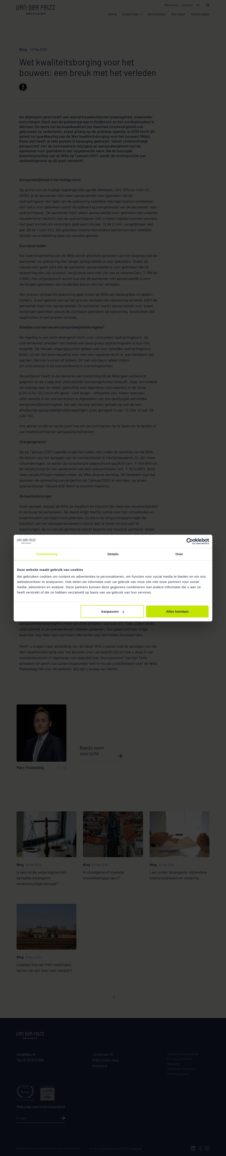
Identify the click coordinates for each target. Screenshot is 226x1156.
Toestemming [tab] (47, 554)
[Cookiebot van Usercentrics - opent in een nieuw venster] (189, 541)
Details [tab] (113, 554)
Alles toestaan (177, 611)
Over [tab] (179, 554)
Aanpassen (112, 611)
